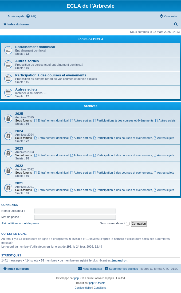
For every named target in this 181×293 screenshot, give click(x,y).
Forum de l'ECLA (91, 39)
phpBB (78, 278)
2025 (19, 114)
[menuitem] (31, 16)
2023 (19, 148)
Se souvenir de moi (114, 223)
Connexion (9, 204)
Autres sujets (26, 89)
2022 (19, 166)
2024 (19, 131)
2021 (19, 183)
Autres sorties (27, 61)
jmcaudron (119, 260)
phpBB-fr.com (97, 283)
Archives (90, 106)
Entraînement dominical (35, 47)
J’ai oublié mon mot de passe (20, 223)
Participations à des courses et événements (123, 120)
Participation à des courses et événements (50, 75)
